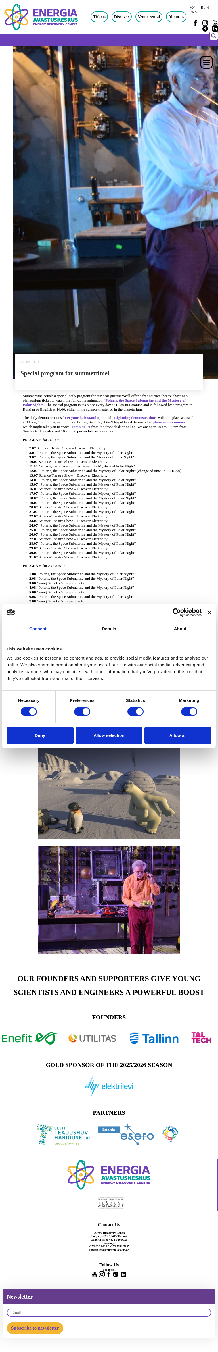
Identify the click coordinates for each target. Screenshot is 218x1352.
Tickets (99, 16)
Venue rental (149, 16)
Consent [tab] (38, 628)
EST (193, 7)
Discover (121, 16)
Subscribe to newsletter (35, 1328)
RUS (205, 7)
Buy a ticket (81, 427)
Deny (40, 735)
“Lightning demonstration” (134, 417)
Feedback (109, 1269)
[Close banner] (209, 612)
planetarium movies (169, 422)
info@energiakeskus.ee (114, 1249)
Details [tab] (109, 628)
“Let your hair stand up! (83, 417)
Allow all (178, 735)
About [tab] (180, 628)
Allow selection (108, 735)
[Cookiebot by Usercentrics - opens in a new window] (177, 612)
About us (176, 16)
